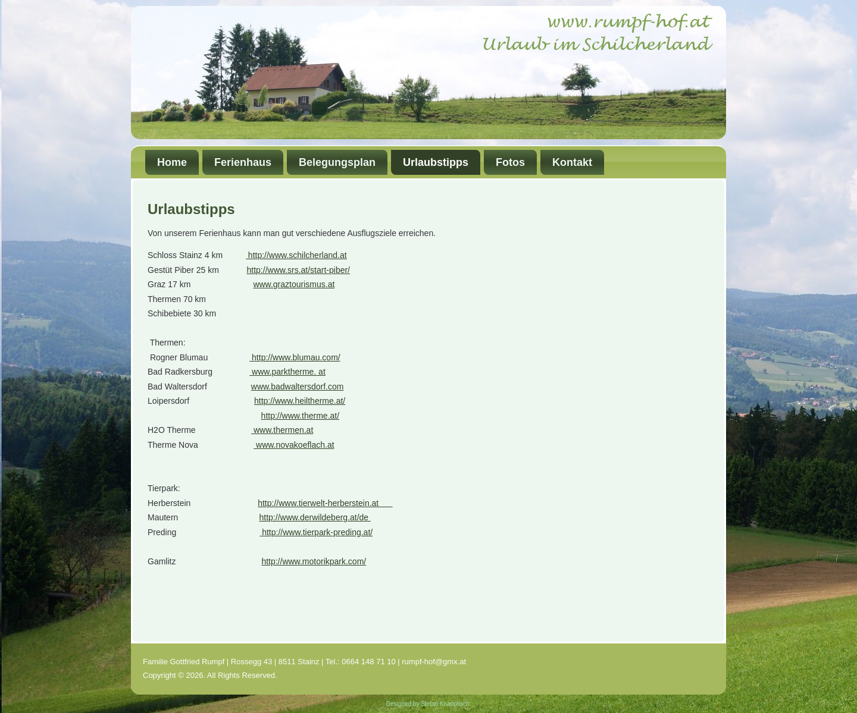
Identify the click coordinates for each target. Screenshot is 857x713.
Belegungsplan (337, 162)
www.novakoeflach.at (294, 445)
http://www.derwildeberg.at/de (315, 517)
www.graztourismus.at (293, 284)
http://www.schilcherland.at (296, 255)
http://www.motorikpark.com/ (313, 561)
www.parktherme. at (287, 371)
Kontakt (572, 162)
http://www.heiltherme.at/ (299, 401)
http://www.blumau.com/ (294, 357)
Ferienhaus (242, 162)
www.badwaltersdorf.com (297, 386)
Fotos (510, 162)
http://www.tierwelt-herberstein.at (325, 503)
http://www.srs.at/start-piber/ (299, 270)
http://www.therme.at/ (300, 415)
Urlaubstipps (435, 162)
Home (172, 162)
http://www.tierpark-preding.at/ (316, 532)
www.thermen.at (282, 430)
